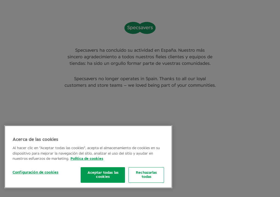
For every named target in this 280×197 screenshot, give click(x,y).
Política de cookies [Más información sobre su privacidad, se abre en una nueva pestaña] (87, 159)
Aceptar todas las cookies (103, 175)
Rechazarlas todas (146, 175)
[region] (88, 156)
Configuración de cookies (35, 172)
